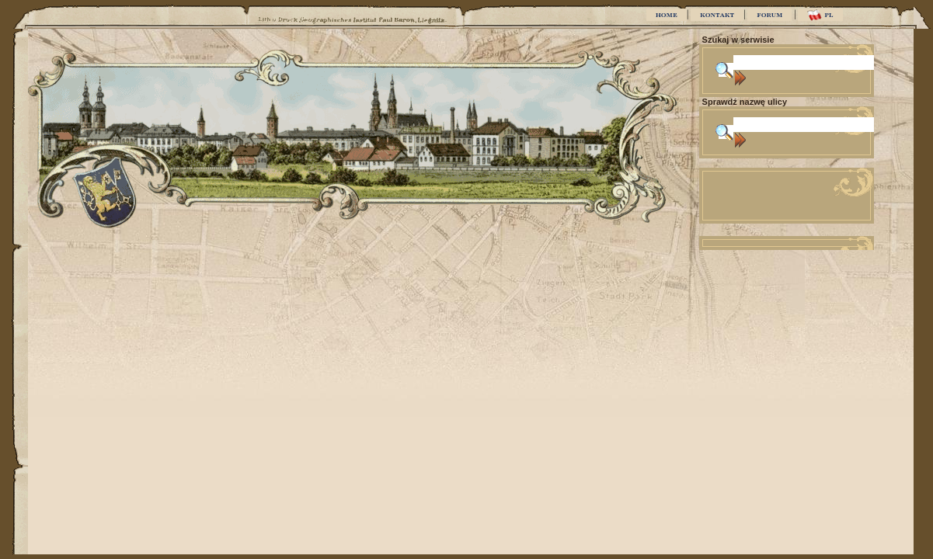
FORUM (769, 14)
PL (820, 15)
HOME (666, 14)
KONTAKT (717, 14)
